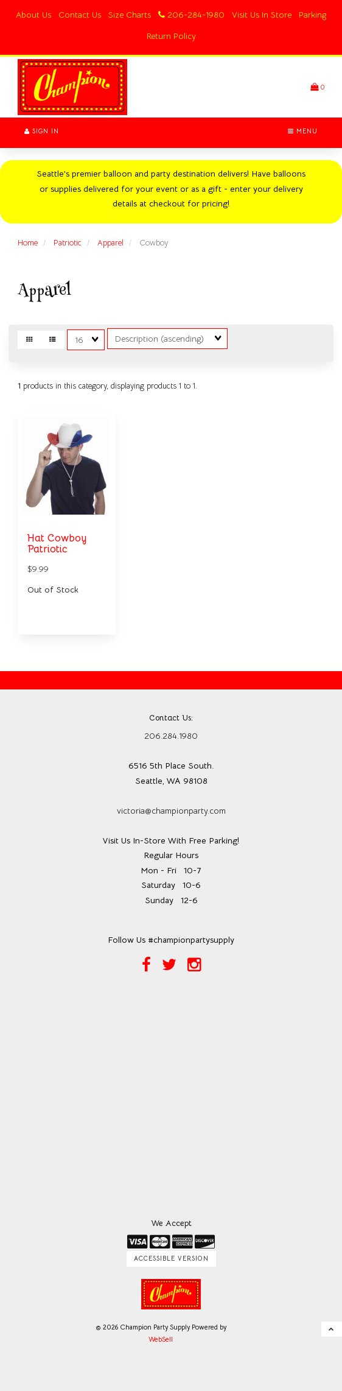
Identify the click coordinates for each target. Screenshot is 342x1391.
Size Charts (129, 14)
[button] (317, 87)
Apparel (110, 243)
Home (28, 243)
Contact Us (79, 14)
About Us (33, 14)
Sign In (41, 131)
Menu (303, 131)
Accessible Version (171, 1258)
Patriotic (68, 243)
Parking (312, 14)
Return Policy (171, 35)
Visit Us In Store (261, 14)
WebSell (160, 1339)
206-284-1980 (191, 14)
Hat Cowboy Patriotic (56, 544)
